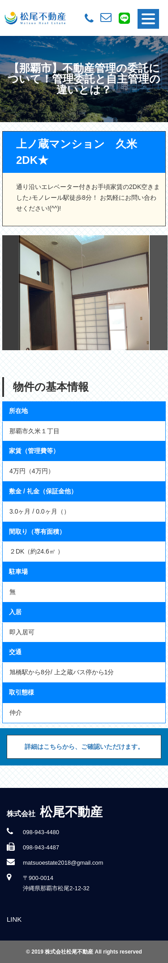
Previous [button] (11, 292)
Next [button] (159, 292)
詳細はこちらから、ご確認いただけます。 (84, 746)
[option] (84, 292)
